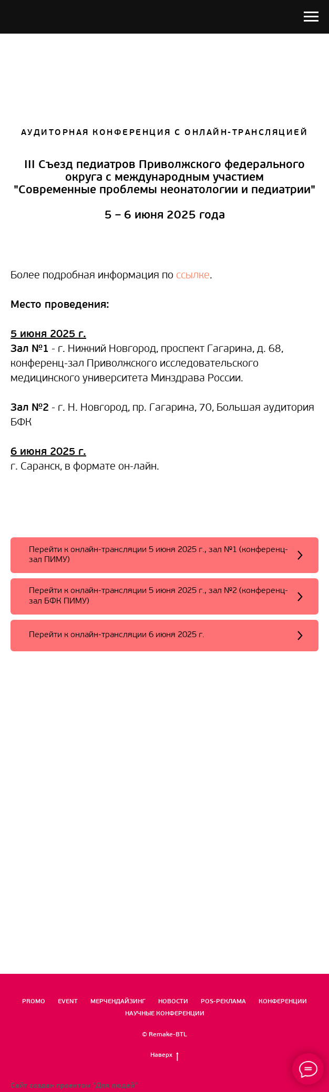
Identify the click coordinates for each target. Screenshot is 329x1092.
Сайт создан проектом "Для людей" (74, 1086)
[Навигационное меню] (311, 17)
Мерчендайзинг (118, 1002)
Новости (173, 1002)
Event (68, 1002)
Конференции (283, 1002)
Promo (33, 1002)
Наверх (164, 1055)
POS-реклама (223, 1002)
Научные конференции (164, 1014)
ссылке (193, 276)
